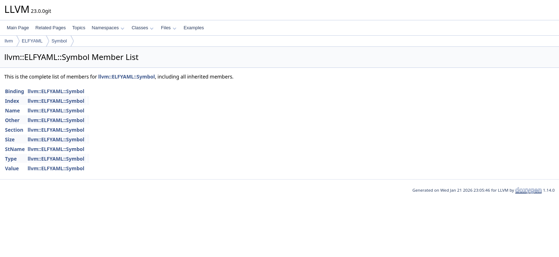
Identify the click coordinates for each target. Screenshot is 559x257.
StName (15, 149)
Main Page (18, 27)
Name (12, 110)
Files (168, 27)
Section (14, 129)
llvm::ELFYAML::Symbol (126, 76)
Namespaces (108, 27)
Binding (14, 91)
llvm (9, 41)
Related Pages (50, 27)
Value (12, 168)
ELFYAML (32, 41)
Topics (78, 27)
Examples (194, 27)
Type (11, 158)
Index (12, 100)
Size (10, 139)
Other (12, 120)
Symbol (59, 41)
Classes (143, 27)
